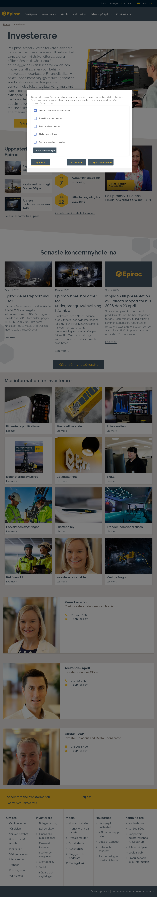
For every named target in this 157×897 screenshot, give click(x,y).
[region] (79, 131)
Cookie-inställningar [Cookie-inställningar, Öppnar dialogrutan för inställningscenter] (45, 150)
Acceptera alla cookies (100, 162)
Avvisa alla (76, 162)
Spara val (40, 162)
